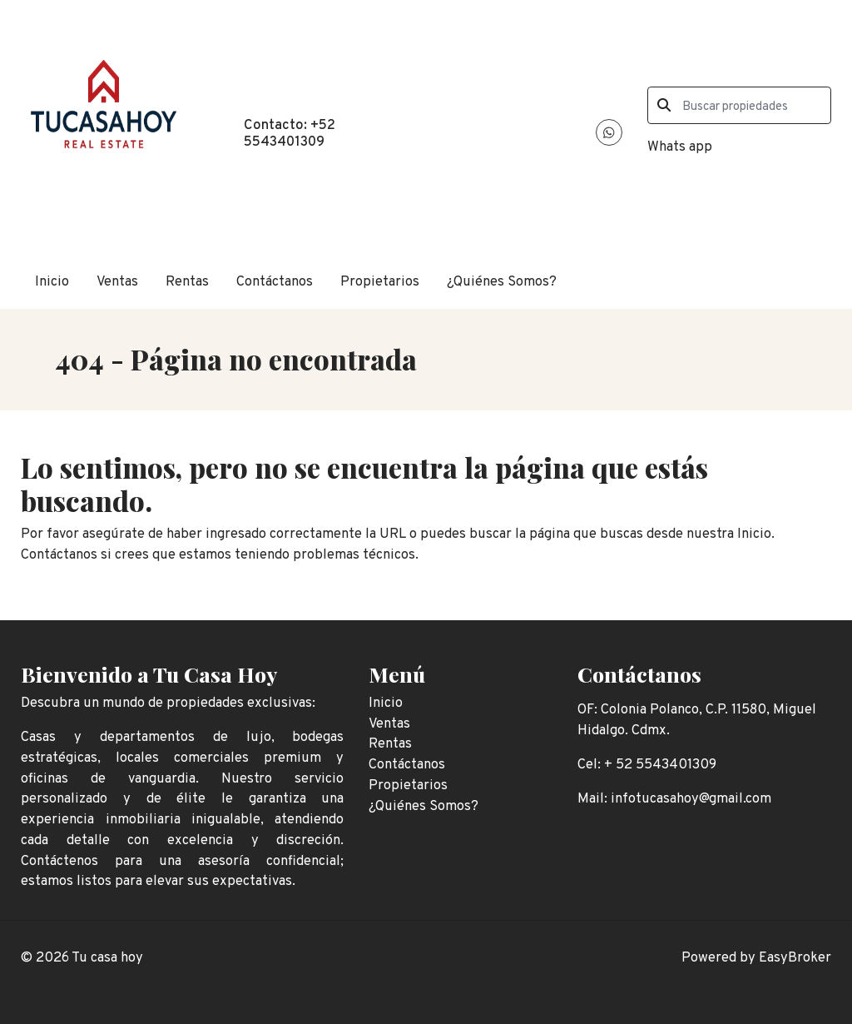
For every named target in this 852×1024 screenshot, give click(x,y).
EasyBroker (795, 958)
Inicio (52, 282)
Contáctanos (274, 282)
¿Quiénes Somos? (502, 282)
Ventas (117, 282)
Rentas (187, 282)
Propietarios (379, 282)
